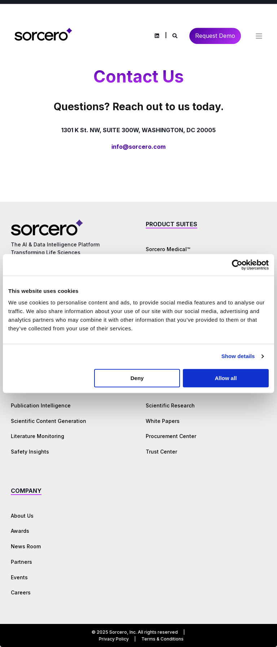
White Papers (163, 421)
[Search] (175, 35)
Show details (238, 356)
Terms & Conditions (162, 639)
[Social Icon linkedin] (156, 36)
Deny (137, 378)
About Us (22, 516)
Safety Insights (30, 452)
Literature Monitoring (37, 436)
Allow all (226, 378)
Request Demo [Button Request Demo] (215, 35)
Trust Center (161, 452)
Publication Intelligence (41, 405)
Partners (21, 562)
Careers (21, 592)
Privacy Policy (114, 639)
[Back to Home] (43, 35)
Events (19, 577)
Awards (20, 531)
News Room (26, 546)
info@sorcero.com (138, 146)
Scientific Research (170, 405)
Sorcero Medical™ (168, 249)
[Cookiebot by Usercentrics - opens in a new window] (237, 264)
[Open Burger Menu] (259, 36)
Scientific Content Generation (48, 421)
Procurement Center (171, 436)
